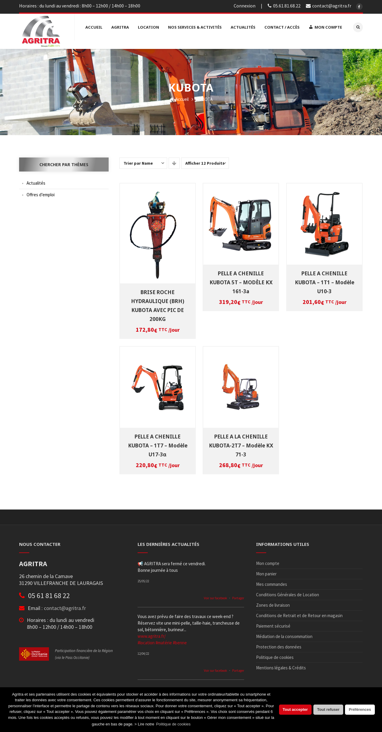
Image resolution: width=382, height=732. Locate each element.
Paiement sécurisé (273, 624)
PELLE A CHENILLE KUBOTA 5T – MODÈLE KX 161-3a (241, 280)
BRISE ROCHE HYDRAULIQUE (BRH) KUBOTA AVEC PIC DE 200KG (157, 303)
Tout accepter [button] (295, 709)
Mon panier (266, 572)
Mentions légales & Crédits (281, 665)
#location (146, 640)
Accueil (179, 97)
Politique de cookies (275, 655)
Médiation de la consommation (284, 634)
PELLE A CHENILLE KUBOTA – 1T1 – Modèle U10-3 (324, 280)
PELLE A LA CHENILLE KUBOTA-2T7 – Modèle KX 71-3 (241, 443)
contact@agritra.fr (65, 606)
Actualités (36, 181)
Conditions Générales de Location (287, 592)
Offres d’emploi (41, 192)
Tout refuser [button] (328, 709)
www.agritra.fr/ (152, 634)
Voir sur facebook (215, 596)
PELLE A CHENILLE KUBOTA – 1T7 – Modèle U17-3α (157, 443)
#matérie (163, 640)
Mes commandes (271, 582)
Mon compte (267, 561)
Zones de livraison (273, 603)
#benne (180, 640)
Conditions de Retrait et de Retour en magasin (299, 613)
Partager (238, 596)
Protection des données (278, 645)
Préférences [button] (360, 709)
